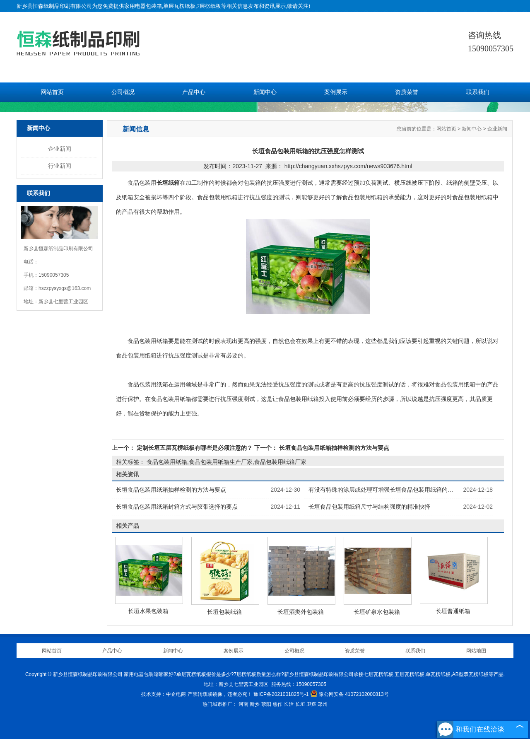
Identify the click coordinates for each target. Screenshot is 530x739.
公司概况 (123, 92)
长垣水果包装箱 (148, 611)
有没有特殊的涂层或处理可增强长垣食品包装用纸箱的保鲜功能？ (392, 489)
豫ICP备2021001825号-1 (280, 694)
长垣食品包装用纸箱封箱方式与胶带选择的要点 (177, 506)
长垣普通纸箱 (453, 611)
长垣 (300, 704)
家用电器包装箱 (143, 6)
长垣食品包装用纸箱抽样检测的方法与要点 (333, 447)
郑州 (323, 704)
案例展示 (335, 92)
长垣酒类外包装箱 (300, 612)
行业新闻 (59, 165)
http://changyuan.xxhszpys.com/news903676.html (348, 166)
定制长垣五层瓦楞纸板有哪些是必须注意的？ (194, 447)
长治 (289, 704)
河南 (243, 704)
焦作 (277, 704)
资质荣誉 (406, 92)
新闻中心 (265, 92)
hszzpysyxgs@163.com (65, 288)
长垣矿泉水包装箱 (377, 612)
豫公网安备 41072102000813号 (349, 694)
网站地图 (476, 651)
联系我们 (477, 92)
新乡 (255, 704)
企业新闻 (59, 148)
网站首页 (52, 92)
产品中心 (193, 92)
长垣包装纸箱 (224, 612)
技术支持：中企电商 (163, 694)
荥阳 (266, 704)
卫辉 (311, 704)
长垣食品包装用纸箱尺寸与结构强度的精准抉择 (369, 506)
